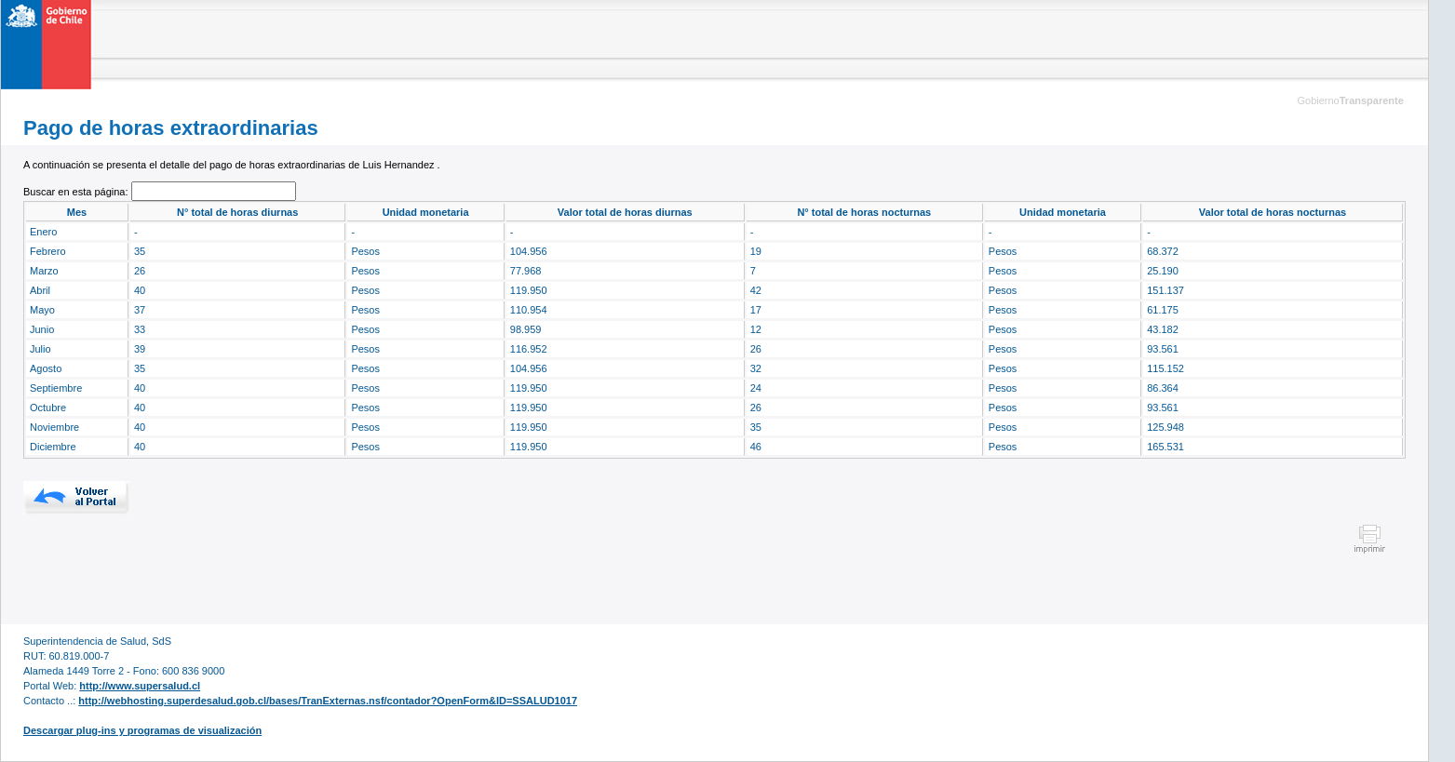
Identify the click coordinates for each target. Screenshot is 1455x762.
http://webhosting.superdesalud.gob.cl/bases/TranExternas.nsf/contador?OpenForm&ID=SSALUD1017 (327, 700)
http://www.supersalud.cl (139, 685)
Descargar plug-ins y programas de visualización (142, 730)
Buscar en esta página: (77, 191)
